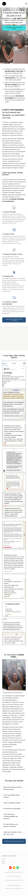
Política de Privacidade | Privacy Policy (14, 880)
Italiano (3, 863)
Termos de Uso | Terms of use (14, 876)
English (3, 861)
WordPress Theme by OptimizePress (14, 888)
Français (4, 859)
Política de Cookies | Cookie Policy (14, 872)
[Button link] (14, 28)
